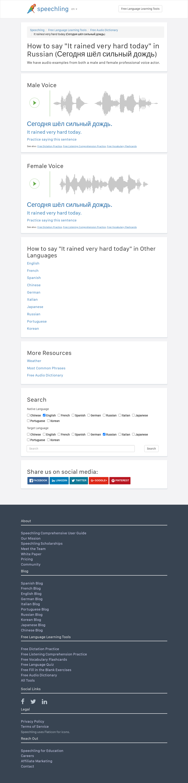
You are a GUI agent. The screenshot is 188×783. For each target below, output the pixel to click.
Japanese (35, 307)
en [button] (74, 9)
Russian (33, 314)
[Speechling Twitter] (35, 702)
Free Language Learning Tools (140, 8)
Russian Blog (31, 614)
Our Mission (31, 538)
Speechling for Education (42, 750)
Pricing (27, 559)
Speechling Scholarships (42, 543)
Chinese (34, 285)
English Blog (31, 593)
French (33, 270)
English (33, 263)
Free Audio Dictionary (104, 30)
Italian (32, 299)
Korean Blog (31, 619)
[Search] (81, 448)
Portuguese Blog (35, 609)
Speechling (37, 30)
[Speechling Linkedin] (47, 702)
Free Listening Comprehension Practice (54, 654)
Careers (27, 756)
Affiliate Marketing (36, 761)
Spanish (34, 277)
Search (151, 448)
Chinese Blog (32, 630)
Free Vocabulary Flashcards (44, 659)
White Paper (31, 554)
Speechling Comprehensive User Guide (53, 533)
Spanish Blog (32, 583)
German (33, 292)
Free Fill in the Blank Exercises (46, 670)
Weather (34, 361)
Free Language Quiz (37, 664)
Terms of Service (35, 726)
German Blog (31, 599)
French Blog (31, 588)
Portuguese (37, 321)
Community (31, 564)
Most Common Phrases (46, 368)
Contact (27, 766)
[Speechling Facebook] (25, 702)
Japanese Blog (33, 625)
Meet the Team (33, 549)
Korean (33, 328)
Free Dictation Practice (40, 649)
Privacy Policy (32, 721)
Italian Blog (30, 604)
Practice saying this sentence (52, 139)
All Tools (28, 680)
